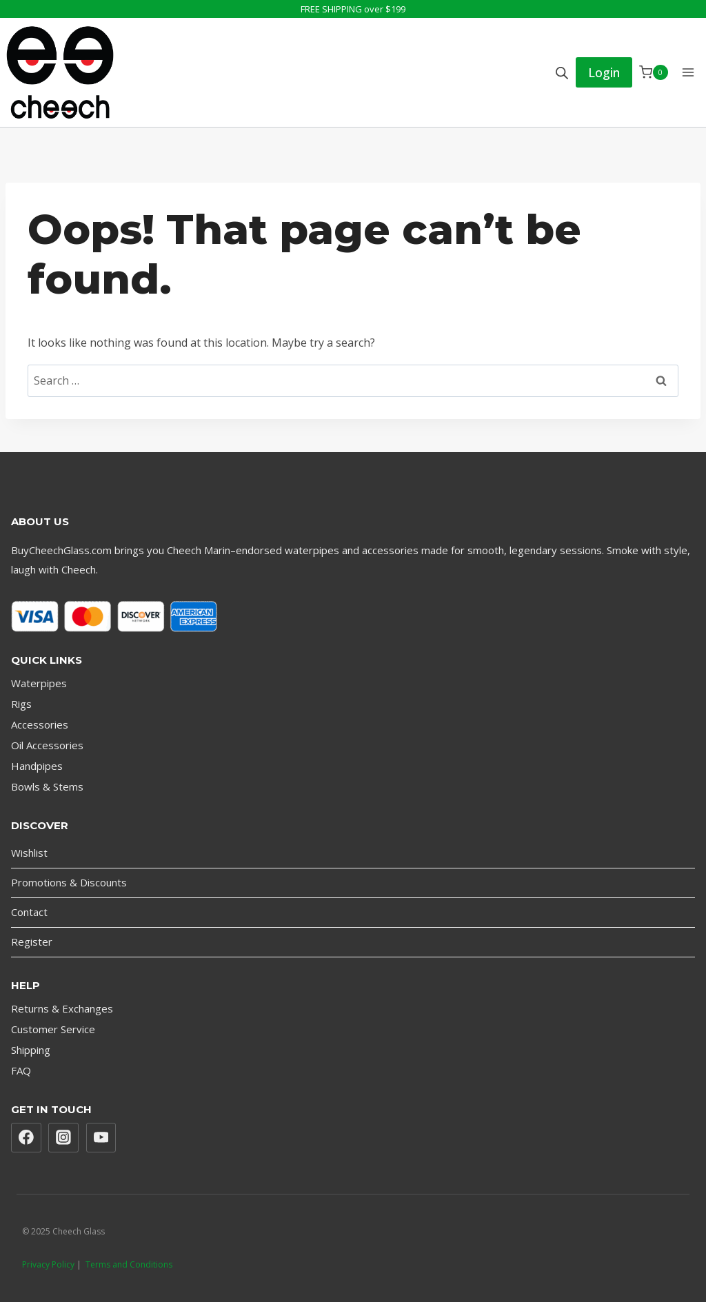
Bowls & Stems (47, 786)
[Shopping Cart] (653, 72)
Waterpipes (39, 683)
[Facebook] (26, 1138)
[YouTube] (101, 1138)
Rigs (21, 704)
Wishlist (29, 852)
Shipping (30, 1050)
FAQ (21, 1070)
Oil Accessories (47, 745)
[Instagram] (63, 1138)
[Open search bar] (562, 73)
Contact (29, 912)
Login (604, 72)
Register (31, 941)
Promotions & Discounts (69, 882)
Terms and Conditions (128, 1264)
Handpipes (37, 766)
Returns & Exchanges (62, 1008)
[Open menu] (687, 72)
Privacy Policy (48, 1264)
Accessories (39, 724)
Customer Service (53, 1029)
